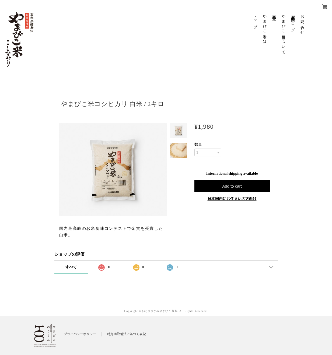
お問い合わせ (302, 22)
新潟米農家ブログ (293, 21)
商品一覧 (274, 13)
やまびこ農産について (283, 32)
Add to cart (232, 186)
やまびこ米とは (265, 27)
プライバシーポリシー (80, 334)
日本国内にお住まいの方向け (232, 199)
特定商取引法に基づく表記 (126, 334)
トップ (255, 19)
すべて (71, 267)
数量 (198, 144)
